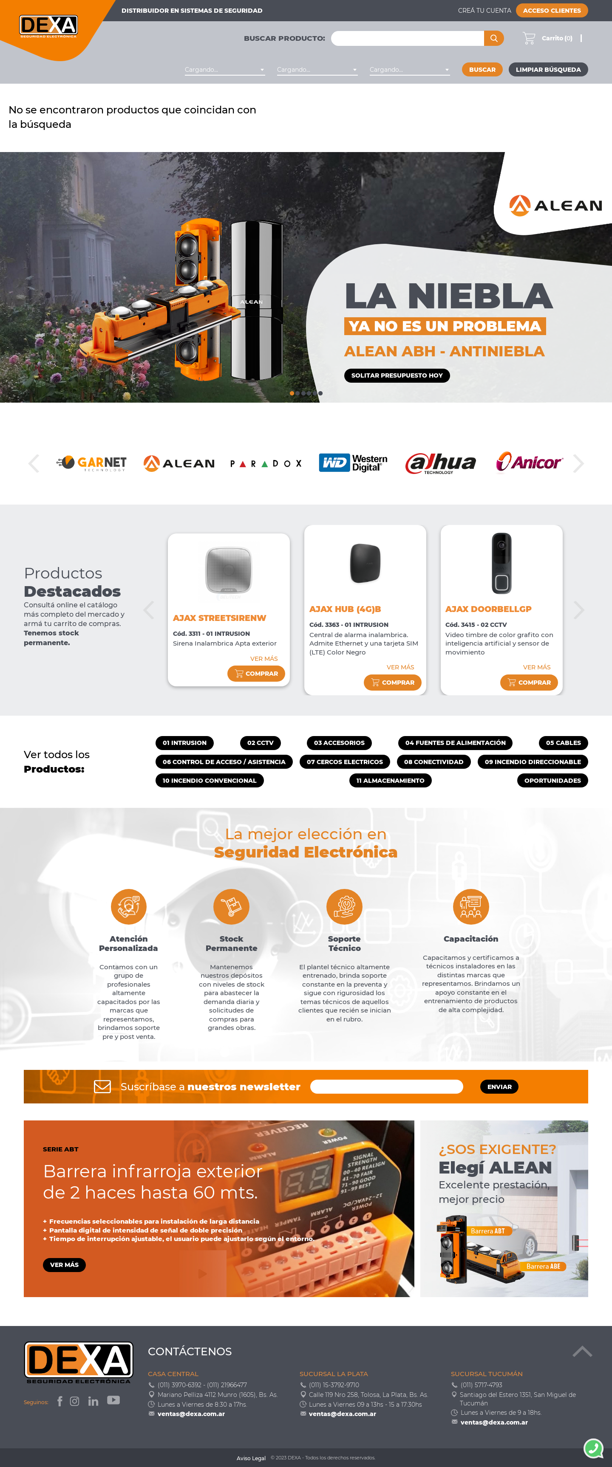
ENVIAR (499, 1086)
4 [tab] (308, 391)
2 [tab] (297, 391)
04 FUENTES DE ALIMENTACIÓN (455, 742)
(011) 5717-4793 (481, 1385)
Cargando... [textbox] (201, 69)
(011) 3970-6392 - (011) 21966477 (202, 1385)
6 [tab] (320, 391)
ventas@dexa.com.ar (191, 1414)
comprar (256, 673)
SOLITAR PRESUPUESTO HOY (397, 375)
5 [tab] (314, 391)
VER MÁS (264, 658)
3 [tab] (303, 391)
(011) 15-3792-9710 (334, 1385)
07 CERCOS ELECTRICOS (345, 762)
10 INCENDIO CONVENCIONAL (210, 780)
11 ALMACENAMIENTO (391, 780)
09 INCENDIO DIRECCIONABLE (533, 762)
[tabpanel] (306, 277)
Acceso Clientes (552, 10)
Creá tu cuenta (484, 10)
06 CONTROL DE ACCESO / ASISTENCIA (224, 762)
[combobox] (225, 70)
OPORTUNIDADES (552, 780)
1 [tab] (291, 391)
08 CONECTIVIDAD (434, 762)
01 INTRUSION (185, 742)
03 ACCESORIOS (339, 742)
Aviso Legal (251, 1458)
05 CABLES (563, 742)
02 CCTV (260, 742)
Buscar (482, 69)
